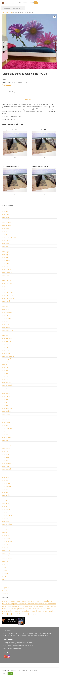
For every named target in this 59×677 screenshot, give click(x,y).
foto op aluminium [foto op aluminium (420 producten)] (15, 606)
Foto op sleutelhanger (7, 463)
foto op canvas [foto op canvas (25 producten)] (32, 606)
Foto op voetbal (5, 535)
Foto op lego (4, 388)
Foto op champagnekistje (7, 295)
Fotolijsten (4, 579)
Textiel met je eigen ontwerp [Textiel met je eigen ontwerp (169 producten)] (34, 613)
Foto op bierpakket (6, 255)
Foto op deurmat (5, 307)
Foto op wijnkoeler (6, 553)
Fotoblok (4, 567)
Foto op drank (5, 315)
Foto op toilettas (5, 527)
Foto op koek (5, 370)
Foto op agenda (5, 217)
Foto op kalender (6, 347)
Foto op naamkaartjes (7, 408)
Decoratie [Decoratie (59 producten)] (24, 601)
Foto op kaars (5, 344)
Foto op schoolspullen (7, 446)
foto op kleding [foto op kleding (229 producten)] (21, 608)
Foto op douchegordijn (7, 312)
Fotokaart (4, 576)
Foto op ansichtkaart (6, 223)
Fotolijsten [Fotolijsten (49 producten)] (4, 606)
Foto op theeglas (5, 521)
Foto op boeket (5, 263)
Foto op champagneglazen (7, 292)
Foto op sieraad (5, 457)
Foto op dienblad (6, 310)
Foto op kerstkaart (6, 353)
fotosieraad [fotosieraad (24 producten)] (39, 611)
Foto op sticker (5, 492)
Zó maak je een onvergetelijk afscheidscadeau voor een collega (17, 643)
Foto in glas (4, 208)
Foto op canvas (5, 289)
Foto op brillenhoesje (7, 269)
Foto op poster (5, 431)
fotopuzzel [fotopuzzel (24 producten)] (34, 611)
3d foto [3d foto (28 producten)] (3, 601)
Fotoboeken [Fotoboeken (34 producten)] (39, 601)
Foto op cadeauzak (6, 286)
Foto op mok (4, 402)
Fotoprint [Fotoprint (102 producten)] (28, 611)
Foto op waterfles (6, 538)
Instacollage (4, 591)
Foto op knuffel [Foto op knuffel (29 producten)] (28, 608)
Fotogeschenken (9, 12)
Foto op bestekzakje (6, 249)
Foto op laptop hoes (6, 382)
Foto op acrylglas (5, 214)
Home (3, 12)
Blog (23, 8)
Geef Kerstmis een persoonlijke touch (12, 648)
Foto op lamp (5, 379)
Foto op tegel (5, 512)
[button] (54, 17)
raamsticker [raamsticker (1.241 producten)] (14, 613)
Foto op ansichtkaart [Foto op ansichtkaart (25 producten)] (24, 606)
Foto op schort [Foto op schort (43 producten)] (43, 608)
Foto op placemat (6, 423)
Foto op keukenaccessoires (8, 356)
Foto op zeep (5, 564)
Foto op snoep (5, 475)
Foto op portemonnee (7, 428)
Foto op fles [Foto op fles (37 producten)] (47, 606)
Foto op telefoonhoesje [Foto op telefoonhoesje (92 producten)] (15, 611)
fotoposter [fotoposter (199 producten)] (24, 611)
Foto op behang (5, 243)
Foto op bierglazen (6, 252)
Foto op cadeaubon (6, 278)
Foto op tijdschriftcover (7, 524)
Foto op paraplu (5, 417)
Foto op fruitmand (6, 324)
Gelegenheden (16, 8)
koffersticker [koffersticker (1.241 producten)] (4, 613)
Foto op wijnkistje (6, 550)
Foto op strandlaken (6, 495)
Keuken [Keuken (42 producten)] (54, 611)
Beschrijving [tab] (28, 99)
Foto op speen (5, 489)
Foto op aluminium (6, 220)
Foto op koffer (5, 373)
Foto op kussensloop (6, 376)
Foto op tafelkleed (6, 504)
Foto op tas (4, 507)
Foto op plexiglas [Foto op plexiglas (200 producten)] (36, 608)
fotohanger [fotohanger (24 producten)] (10, 603)
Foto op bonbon (5, 266)
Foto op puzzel (5, 434)
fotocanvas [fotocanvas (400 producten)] (45, 601)
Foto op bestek (5, 246)
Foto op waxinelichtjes (7, 541)
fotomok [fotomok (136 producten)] (9, 606)
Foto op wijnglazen (6, 547)
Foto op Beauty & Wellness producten (10, 237)
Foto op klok (4, 365)
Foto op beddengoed (6, 240)
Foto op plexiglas (5, 425)
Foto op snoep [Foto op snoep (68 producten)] (50, 608)
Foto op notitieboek (6, 411)
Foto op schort (5, 451)
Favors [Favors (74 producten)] (28, 601)
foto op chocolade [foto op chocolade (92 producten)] (39, 606)
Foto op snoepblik (6, 478)
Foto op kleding (5, 362)
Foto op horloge (5, 333)
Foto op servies (5, 454)
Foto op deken (5, 304)
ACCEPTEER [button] (10, 673)
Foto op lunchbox (6, 394)
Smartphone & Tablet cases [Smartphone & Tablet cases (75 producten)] (22, 613)
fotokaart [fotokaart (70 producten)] (21, 603)
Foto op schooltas (6, 449)
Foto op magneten (6, 396)
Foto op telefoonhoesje (7, 515)
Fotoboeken (4, 570)
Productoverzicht (6, 8)
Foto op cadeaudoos (6, 281)
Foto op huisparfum (6, 341)
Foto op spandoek (6, 483)
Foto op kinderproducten (7, 359)
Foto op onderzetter (6, 414)
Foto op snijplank (5, 472)
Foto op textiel (5, 518)
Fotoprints (4, 585)
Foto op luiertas (5, 391)
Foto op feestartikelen (7, 318)
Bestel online (7, 86)
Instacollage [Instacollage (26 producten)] (45, 611)
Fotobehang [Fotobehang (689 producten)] (33, 601)
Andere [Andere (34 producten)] (7, 601)
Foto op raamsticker (6, 437)
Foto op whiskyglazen (6, 544)
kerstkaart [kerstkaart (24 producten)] (50, 611)
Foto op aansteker (6, 211)
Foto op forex (5, 321)
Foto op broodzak (6, 275)
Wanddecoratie (5, 593)
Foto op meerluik (5, 399)
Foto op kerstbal (5, 350)
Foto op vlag (4, 533)
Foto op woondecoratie (7, 559)
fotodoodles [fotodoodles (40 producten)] (4, 603)
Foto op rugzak (5, 440)
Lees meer (4, 673)
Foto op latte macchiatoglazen (8, 385)
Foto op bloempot (6, 260)
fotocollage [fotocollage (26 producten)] (50, 601)
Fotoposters (4, 582)
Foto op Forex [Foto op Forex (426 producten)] (53, 606)
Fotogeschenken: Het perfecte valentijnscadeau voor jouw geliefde (18, 646)
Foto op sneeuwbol (6, 469)
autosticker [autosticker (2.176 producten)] (19, 601)
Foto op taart (5, 498)
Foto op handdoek (6, 327)
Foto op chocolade (6, 301)
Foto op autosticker (6, 226)
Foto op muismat (5, 405)
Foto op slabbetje (6, 460)
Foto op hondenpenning (7, 330)
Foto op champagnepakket (8, 298)
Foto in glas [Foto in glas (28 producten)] (16, 603)
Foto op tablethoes (6, 501)
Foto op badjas (5, 231)
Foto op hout (5, 336)
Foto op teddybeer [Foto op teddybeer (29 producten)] (6, 611)
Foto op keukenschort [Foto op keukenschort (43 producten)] (13, 608)
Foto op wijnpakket (6, 556)
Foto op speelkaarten (7, 486)
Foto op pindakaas (6, 420)
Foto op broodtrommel (7, 272)
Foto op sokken (5, 480)
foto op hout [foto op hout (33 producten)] (4, 608)
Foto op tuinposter (6, 530)
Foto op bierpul (5, 257)
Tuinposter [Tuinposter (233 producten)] (43, 613)
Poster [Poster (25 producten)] (9, 613)
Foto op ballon (5, 234)
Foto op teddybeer (6, 509)
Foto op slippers (5, 466)
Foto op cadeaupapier (7, 284)
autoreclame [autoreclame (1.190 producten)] (13, 601)
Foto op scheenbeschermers (8, 443)
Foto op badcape (6, 228)
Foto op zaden (5, 562)
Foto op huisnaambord (7, 339)
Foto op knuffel (5, 367)
